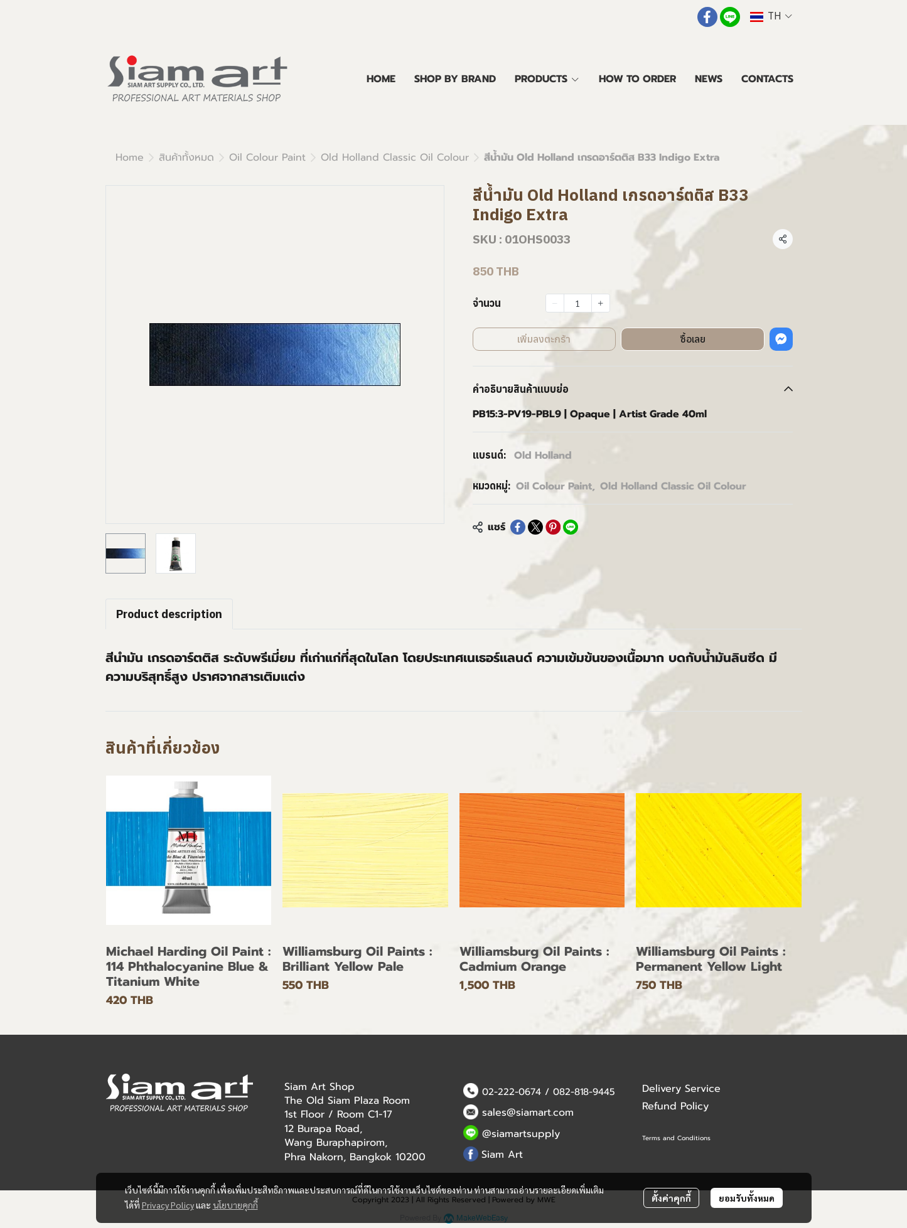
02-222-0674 (511, 1092)
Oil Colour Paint (267, 157)
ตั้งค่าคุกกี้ (671, 1198)
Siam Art (502, 1154)
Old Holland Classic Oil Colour (395, 157)
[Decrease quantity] (555, 303)
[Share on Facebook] (517, 527)
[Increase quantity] (600, 303)
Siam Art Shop (319, 1086)
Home (129, 157)
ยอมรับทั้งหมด (747, 1198)
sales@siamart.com (528, 1112)
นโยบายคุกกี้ (235, 1204)
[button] (770, 17)
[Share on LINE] (570, 527)
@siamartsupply (521, 1133)
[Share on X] (535, 527)
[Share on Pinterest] (553, 527)
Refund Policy (675, 1106)
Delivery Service (681, 1088)
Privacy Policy (168, 1204)
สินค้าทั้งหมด (186, 157)
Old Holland (543, 455)
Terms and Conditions (676, 1138)
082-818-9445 (584, 1092)
